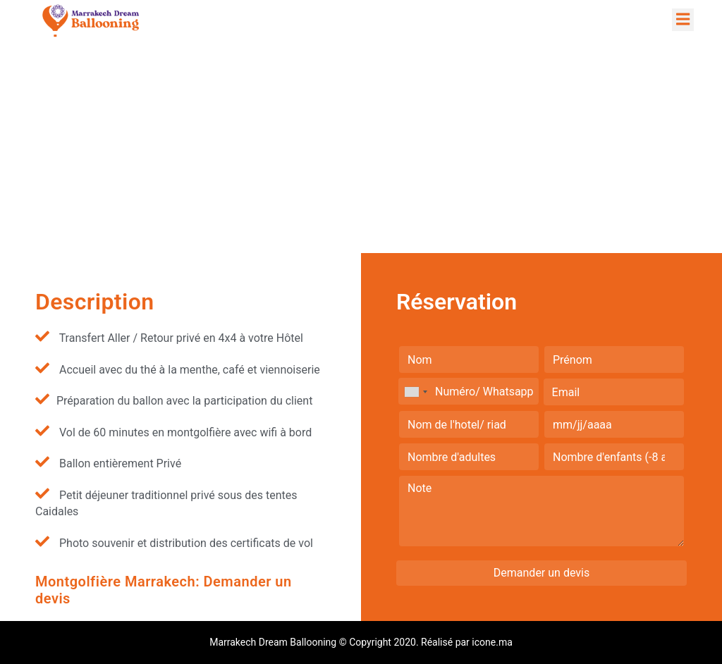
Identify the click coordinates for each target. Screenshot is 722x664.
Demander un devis (541, 572)
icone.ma (492, 642)
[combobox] (415, 392)
